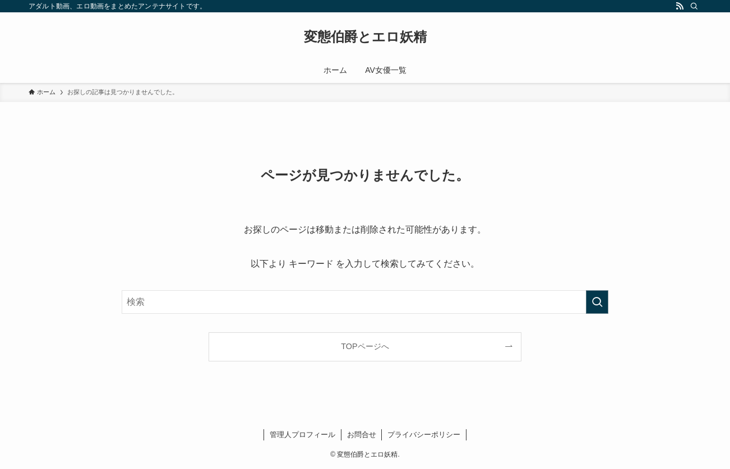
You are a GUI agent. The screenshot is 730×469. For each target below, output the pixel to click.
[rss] (679, 6)
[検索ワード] (365, 302)
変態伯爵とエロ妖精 (365, 37)
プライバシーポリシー (423, 434)
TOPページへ (365, 346)
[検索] (694, 6)
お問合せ (361, 434)
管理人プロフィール (302, 434)
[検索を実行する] (597, 302)
